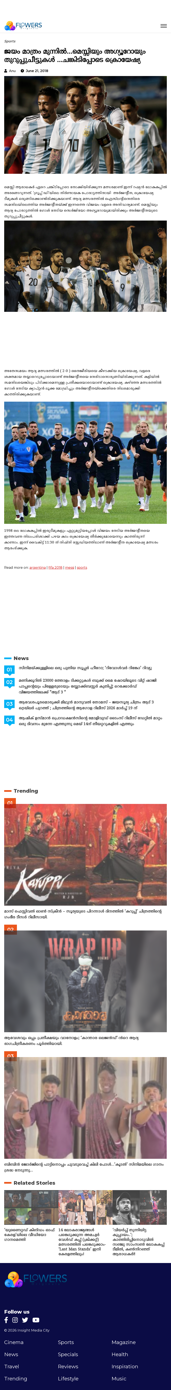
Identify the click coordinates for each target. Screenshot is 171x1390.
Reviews (68, 1367)
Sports (9, 41)
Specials (68, 1354)
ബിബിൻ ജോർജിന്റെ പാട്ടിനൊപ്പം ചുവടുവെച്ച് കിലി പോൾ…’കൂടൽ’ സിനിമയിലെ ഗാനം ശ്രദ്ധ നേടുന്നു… (84, 1167)
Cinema (14, 1342)
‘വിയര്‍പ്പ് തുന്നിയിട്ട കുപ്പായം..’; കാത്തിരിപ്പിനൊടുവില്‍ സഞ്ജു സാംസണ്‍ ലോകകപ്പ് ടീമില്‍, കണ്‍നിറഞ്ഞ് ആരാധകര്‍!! (138, 1242)
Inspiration (124, 1367)
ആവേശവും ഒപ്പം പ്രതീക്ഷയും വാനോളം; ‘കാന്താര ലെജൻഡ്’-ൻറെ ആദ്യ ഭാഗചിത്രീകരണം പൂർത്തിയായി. (71, 1041)
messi (69, 568)
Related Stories (34, 1183)
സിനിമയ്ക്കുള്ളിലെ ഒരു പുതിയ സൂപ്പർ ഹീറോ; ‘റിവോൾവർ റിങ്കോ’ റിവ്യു (85, 668)
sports (82, 568)
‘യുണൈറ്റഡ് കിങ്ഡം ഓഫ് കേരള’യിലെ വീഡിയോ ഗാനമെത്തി (29, 1235)
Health (119, 1354)
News (21, 658)
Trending (26, 791)
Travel (11, 1367)
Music (118, 1379)
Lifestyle (68, 1379)
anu (12, 71)
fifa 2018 (55, 568)
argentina (37, 568)
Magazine (123, 1342)
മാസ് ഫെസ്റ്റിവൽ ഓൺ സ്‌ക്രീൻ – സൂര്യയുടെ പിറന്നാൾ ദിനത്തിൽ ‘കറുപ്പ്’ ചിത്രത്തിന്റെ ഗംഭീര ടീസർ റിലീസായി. (82, 914)
